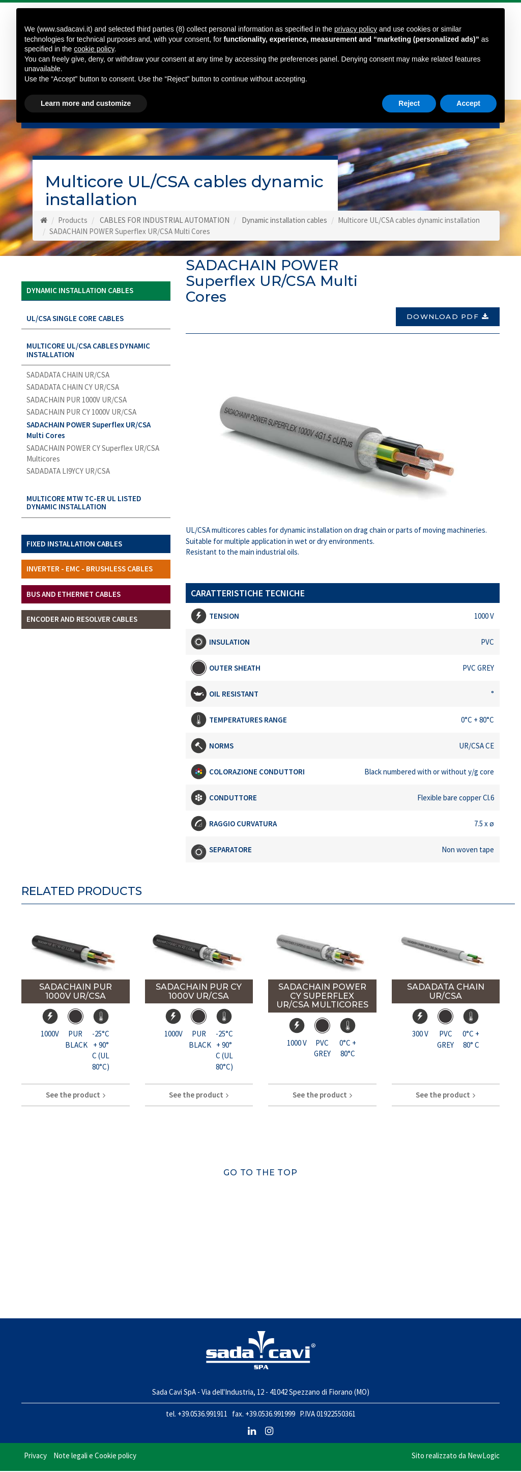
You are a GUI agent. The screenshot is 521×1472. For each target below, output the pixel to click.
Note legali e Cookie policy (94, 1456)
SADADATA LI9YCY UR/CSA (68, 475)
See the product (75, 1096)
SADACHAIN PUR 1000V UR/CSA (76, 403)
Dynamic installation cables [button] (79, 294)
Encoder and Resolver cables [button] (81, 623)
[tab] (95, 294)
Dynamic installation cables (284, 224)
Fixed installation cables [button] (74, 547)
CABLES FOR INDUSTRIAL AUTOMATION (164, 224)
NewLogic (484, 1456)
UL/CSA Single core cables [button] (75, 322)
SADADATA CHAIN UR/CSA (67, 379)
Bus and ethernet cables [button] (73, 597)
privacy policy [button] (355, 29)
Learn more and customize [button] (86, 103)
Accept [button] (468, 103)
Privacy (35, 1456)
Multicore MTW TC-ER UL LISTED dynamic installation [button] (83, 506)
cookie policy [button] (94, 49)
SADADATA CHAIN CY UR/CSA (72, 391)
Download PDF (448, 317)
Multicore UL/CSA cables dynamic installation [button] (88, 354)
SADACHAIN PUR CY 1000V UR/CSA (81, 416)
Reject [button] (409, 103)
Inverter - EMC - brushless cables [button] (89, 573)
